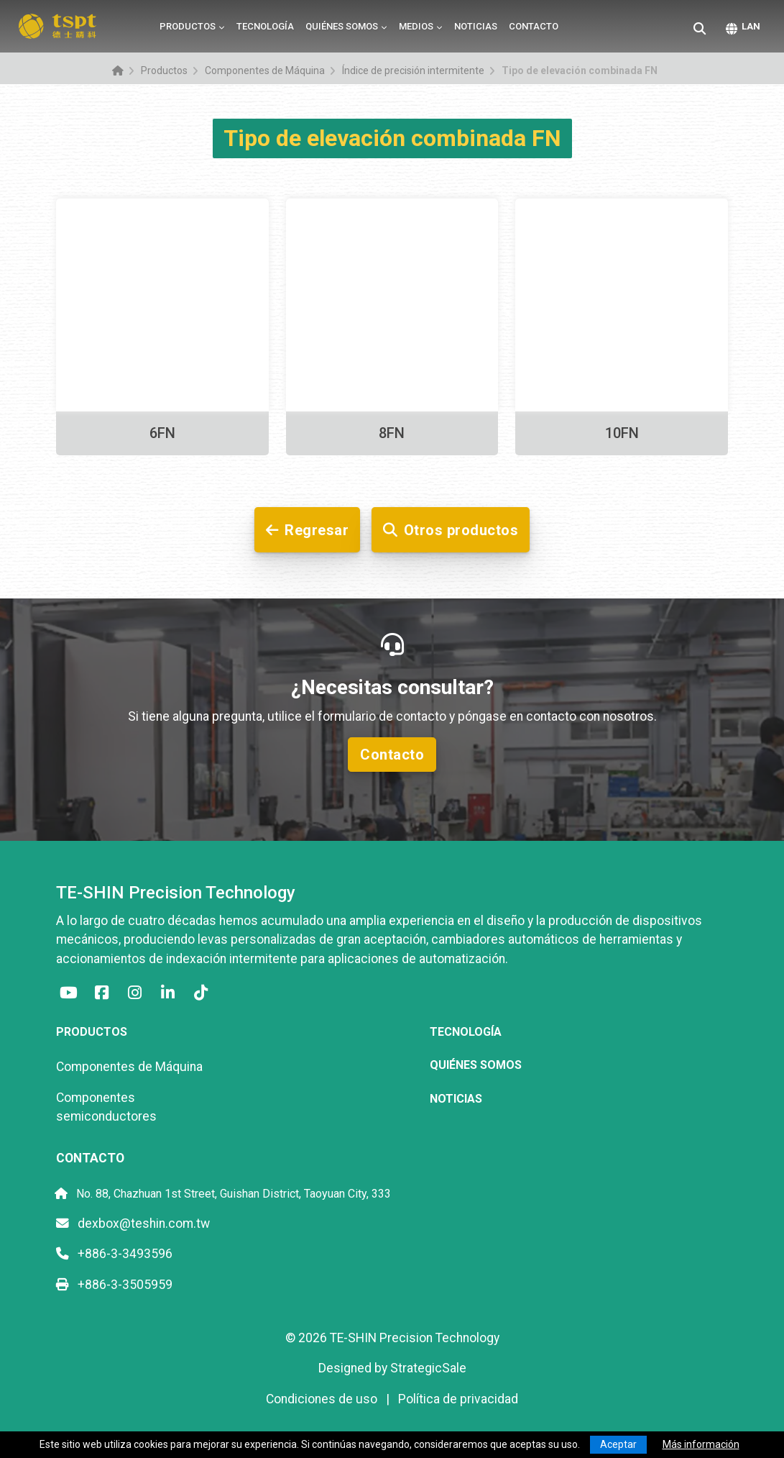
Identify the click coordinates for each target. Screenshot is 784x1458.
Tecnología (265, 26)
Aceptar (618, 1444)
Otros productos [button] (450, 530)
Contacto (533, 26)
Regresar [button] (307, 530)
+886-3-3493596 (114, 1254)
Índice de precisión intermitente (413, 70)
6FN (162, 433)
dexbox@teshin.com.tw (133, 1223)
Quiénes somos (341, 26)
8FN (392, 433)
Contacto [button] (392, 754)
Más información (701, 1444)
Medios (416, 26)
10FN (622, 433)
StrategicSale (428, 1368)
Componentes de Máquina (265, 70)
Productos (188, 26)
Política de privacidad (458, 1399)
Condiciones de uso (321, 1399)
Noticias (475, 26)
